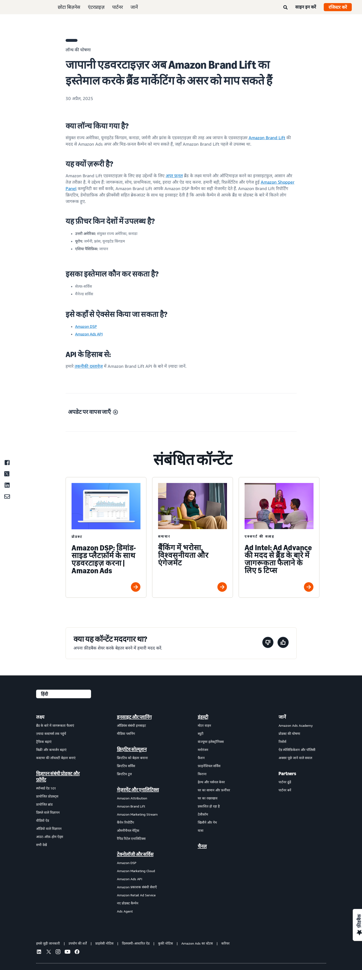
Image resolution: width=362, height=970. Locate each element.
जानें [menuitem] (282, 717)
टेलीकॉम (203, 814)
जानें (134, 7)
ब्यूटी (200, 733)
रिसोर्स (282, 742)
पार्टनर (117, 7)
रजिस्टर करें (337, 7)
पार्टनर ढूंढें (285, 782)
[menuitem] (60, 814)
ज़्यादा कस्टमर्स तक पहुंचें (51, 733)
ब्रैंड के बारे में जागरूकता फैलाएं (55, 725)
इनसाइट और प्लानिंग (134, 717)
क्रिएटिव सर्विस (126, 766)
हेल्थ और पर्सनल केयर (211, 782)
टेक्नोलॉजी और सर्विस (135, 854)
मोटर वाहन (204, 725)
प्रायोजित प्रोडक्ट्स (47, 796)
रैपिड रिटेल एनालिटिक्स (131, 838)
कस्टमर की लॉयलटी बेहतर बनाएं (56, 758)
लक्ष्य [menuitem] (40, 717)
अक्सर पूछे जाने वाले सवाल (295, 758)
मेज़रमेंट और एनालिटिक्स (138, 790)
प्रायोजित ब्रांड (44, 804)
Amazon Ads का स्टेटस (197, 943)
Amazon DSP (126, 863)
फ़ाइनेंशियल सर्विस (209, 766)
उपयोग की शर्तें (77, 943)
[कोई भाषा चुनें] (63, 694)
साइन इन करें (305, 7)
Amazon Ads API (129, 879)
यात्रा (200, 830)
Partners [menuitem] (287, 773)
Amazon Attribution (132, 798)
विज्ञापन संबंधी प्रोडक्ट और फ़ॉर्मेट (58, 777)
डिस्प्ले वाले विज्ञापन (48, 812)
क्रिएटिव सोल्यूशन (132, 749)
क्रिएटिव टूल (124, 774)
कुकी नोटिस (165, 943)
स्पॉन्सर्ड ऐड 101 (46, 788)
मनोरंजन (203, 750)
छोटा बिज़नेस (69, 7)
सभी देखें (41, 845)
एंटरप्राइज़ (96, 7)
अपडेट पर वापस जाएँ (93, 411)
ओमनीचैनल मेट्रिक (128, 830)
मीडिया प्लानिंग (126, 733)
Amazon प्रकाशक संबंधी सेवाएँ (137, 887)
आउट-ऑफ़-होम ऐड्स (49, 837)
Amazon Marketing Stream (137, 814)
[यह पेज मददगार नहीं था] (268, 643)
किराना (202, 774)
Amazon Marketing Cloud (136, 871)
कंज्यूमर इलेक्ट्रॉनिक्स (211, 742)
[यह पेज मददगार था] (283, 643)
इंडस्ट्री (203, 717)
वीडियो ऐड (42, 820)
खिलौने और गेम (207, 822)
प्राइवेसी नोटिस (104, 943)
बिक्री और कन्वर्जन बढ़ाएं (51, 750)
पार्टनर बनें (285, 790)
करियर (225, 943)
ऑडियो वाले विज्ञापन (49, 829)
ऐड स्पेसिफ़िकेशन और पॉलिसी (297, 750)
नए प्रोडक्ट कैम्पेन (127, 903)
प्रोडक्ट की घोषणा (289, 733)
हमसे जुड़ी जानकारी (48, 943)
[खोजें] (285, 7)
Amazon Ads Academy (296, 725)
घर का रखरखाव (207, 798)
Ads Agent (125, 911)
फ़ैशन (201, 758)
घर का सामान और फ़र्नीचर (214, 790)
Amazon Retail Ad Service (136, 895)
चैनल (202, 846)
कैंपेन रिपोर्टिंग (125, 822)
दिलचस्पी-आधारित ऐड (136, 943)
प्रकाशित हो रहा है (209, 806)
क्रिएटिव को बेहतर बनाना (132, 758)
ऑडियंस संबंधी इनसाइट (131, 725)
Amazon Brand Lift (131, 806)
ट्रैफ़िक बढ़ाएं (44, 742)
